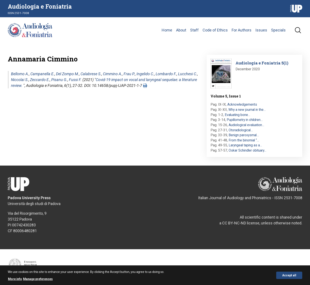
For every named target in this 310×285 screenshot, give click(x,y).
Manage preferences (38, 279)
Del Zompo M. (67, 74)
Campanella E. (42, 74)
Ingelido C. (145, 74)
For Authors (241, 30)
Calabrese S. (91, 74)
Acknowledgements (242, 104)
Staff (194, 30)
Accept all (289, 276)
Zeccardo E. (40, 79)
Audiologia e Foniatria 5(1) (262, 63)
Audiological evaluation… (246, 125)
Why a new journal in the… (247, 110)
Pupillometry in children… (245, 120)
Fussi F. (75, 79)
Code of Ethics (215, 30)
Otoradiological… (241, 130)
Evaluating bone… (237, 115)
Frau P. (129, 74)
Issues (261, 30)
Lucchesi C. (187, 74)
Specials (278, 30)
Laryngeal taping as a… (245, 145)
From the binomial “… (244, 140)
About (181, 30)
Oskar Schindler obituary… (247, 150)
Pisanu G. (59, 79)
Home (167, 30)
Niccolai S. (19, 79)
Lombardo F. (166, 74)
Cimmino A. (112, 74)
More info (15, 279)
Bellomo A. (20, 74)
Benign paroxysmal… (244, 135)
